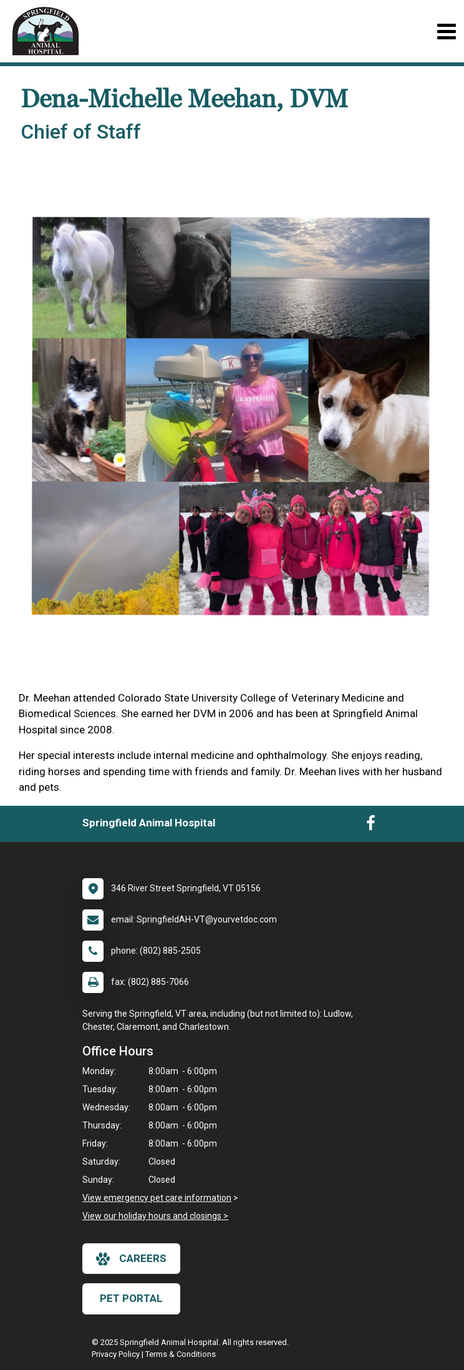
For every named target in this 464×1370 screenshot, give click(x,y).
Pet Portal (131, 1298)
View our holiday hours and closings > (155, 1216)
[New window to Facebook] (371, 826)
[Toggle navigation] (446, 31)
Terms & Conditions (180, 1354)
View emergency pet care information (156, 1198)
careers (131, 1259)
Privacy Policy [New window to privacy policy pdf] (116, 1354)
